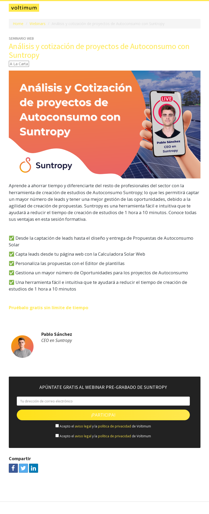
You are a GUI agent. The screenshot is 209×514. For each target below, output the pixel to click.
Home (18, 23)
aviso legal (83, 426)
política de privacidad (114, 426)
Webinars (38, 23)
